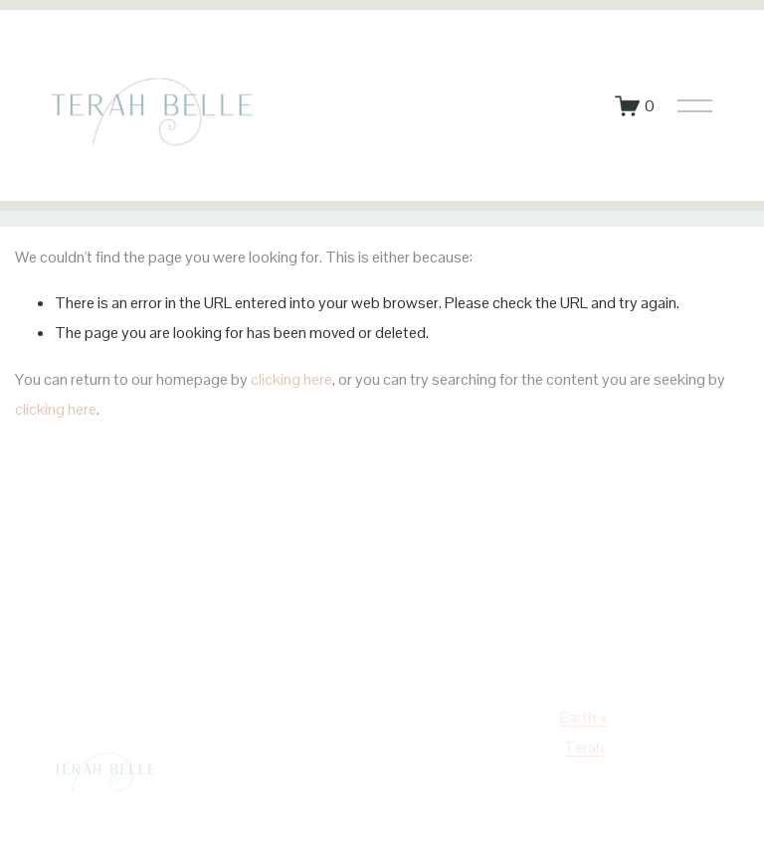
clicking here (291, 379)
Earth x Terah (584, 732)
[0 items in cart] (635, 105)
